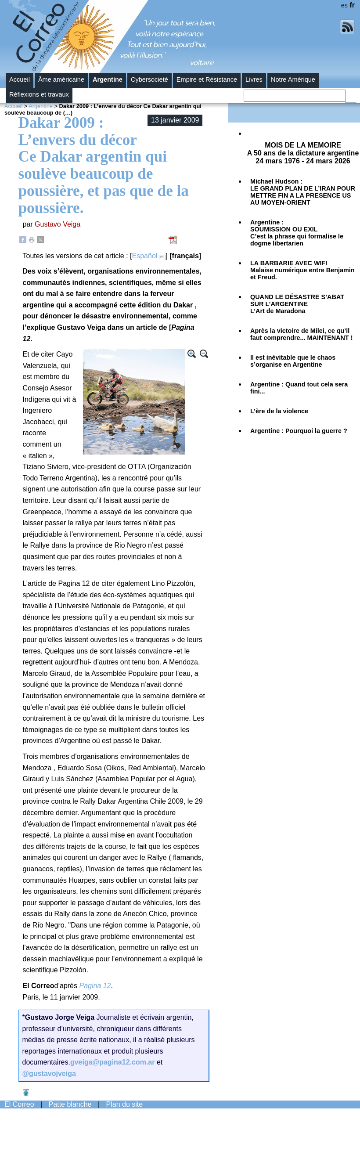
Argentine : (296, 233)
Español (145, 256)
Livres (254, 79)
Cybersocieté (149, 79)
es (344, 5)
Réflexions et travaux (39, 94)
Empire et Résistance (206, 79)
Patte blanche (70, 1104)
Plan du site (124, 1104)
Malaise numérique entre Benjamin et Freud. (302, 270)
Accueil (19, 79)
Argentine (107, 79)
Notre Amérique (293, 79)
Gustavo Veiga (57, 224)
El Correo (19, 1104)
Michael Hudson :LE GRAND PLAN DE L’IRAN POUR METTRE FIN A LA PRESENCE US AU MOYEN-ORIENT (302, 192)
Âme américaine (61, 79)
